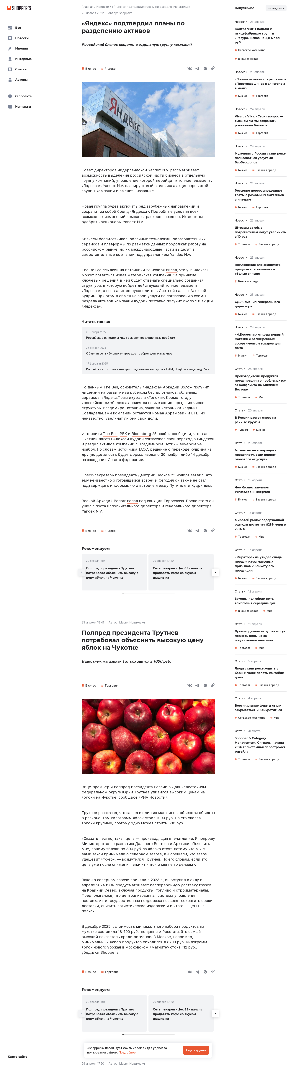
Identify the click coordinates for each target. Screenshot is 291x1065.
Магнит (243, 355)
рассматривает (184, 170)
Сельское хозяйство (251, 50)
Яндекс (110, 68)
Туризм (243, 429)
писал (171, 270)
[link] (148, 337)
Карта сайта (17, 1057)
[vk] (189, 69)
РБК (123, 433)
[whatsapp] (205, 69)
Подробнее (127, 1052)
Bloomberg (141, 433)
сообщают (129, 797)
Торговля (111, 685)
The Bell (110, 433)
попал (132, 501)
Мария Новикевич (132, 622)
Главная (87, 7)
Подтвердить (196, 1050)
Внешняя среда (248, 58)
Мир (261, 397)
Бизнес (90, 68)
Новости (102, 7)
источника (127, 449)
